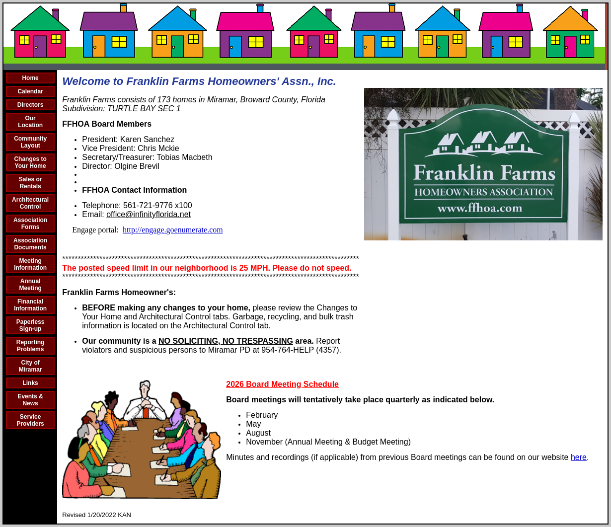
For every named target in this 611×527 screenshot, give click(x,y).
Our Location (30, 122)
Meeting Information (30, 264)
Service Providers (30, 420)
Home (30, 78)
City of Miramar (30, 366)
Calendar (30, 91)
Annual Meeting (30, 285)
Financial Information (30, 305)
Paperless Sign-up (30, 325)
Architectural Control (30, 203)
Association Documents (30, 244)
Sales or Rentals (30, 183)
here (579, 457)
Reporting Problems (30, 346)
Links (30, 382)
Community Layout (30, 142)
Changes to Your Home (30, 162)
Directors (30, 104)
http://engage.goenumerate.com (173, 230)
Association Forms (30, 223)
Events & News (30, 400)
